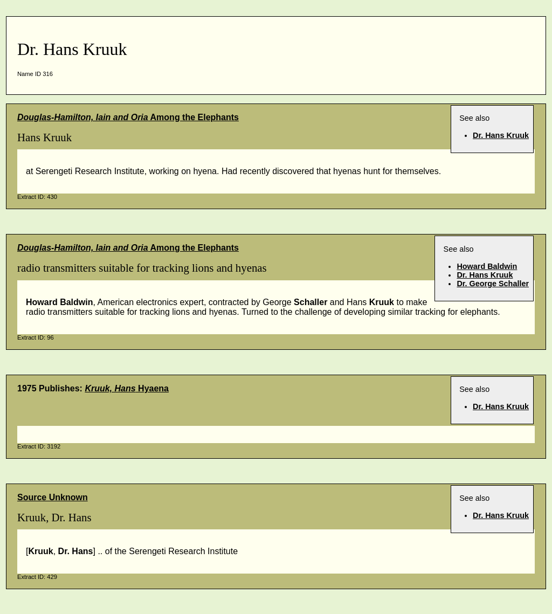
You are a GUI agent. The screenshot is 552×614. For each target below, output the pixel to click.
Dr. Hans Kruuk (501, 135)
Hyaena (127, 388)
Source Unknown (52, 497)
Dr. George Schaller (493, 283)
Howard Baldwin (487, 266)
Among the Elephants (128, 117)
